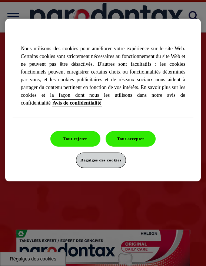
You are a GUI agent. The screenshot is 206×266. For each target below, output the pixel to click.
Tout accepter (130, 138)
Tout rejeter (75, 138)
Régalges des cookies (101, 160)
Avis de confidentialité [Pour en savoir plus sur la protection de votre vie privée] (77, 103)
